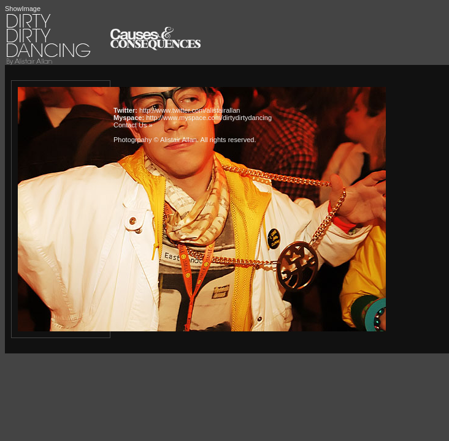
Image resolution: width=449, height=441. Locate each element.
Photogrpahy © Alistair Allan (155, 139)
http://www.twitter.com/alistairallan (189, 110)
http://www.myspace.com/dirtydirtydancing (209, 117)
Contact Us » (133, 125)
